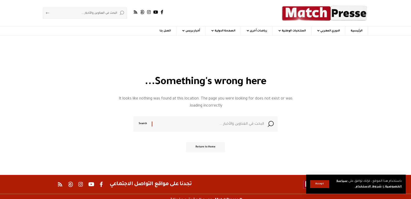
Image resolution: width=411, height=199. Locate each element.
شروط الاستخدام (367, 187)
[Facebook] (162, 12)
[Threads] (142, 12)
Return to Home (205, 148)
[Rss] (135, 12)
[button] (319, 184)
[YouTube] (155, 12)
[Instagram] (149, 12)
